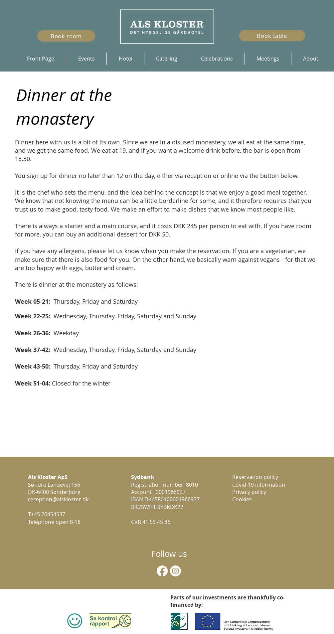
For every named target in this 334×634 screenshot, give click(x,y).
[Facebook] (162, 570)
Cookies (242, 499)
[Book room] (66, 36)
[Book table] (272, 35)
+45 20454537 (48, 514)
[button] (125, 59)
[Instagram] (175, 570)
